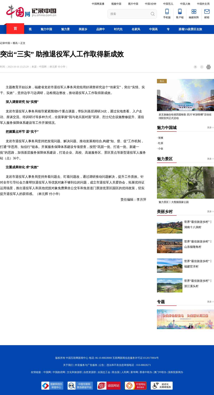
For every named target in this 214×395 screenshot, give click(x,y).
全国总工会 (104, 372)
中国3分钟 (150, 4)
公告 (101, 365)
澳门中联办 (160, 372)
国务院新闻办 (175, 372)
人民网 (125, 372)
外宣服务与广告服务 (86, 365)
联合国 (115, 372)
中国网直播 (98, 4)
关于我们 (68, 365)
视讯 (15, 43)
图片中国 (133, 4)
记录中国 (5, 43)
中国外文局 (203, 4)
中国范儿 (168, 4)
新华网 (134, 372)
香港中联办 (146, 372)
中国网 (43, 66)
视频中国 (116, 4)
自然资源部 (89, 372)
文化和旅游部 (74, 372)
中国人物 (185, 4)
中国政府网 (59, 372)
